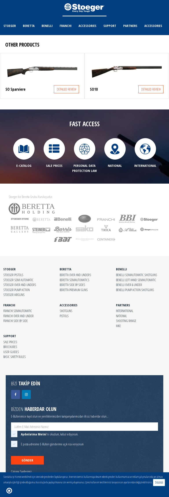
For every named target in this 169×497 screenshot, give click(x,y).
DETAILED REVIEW (66, 89)
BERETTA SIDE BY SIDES (72, 284)
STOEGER (10, 25)
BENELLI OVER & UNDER (129, 284)
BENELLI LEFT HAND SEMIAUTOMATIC (136, 280)
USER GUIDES (11, 352)
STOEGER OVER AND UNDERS (19, 284)
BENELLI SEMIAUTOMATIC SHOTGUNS (136, 275)
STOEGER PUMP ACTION (16, 290)
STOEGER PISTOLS (13, 275)
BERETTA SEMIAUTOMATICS (74, 280)
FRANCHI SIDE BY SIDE (15, 320)
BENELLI (47, 25)
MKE (118, 326)
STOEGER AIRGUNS (14, 294)
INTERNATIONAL (124, 311)
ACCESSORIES (87, 25)
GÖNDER (27, 460)
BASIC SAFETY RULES (14, 356)
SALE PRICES (10, 342)
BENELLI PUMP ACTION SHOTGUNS (135, 290)
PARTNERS (130, 25)
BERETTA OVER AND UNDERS (75, 275)
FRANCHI (66, 25)
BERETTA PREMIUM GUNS (74, 290)
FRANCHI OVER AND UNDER (18, 316)
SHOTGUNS (66, 311)
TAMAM (159, 482)
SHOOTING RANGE (126, 320)
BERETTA (29, 25)
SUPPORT (109, 25)
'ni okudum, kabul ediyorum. (49, 434)
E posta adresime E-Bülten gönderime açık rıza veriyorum (52, 444)
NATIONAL (121, 316)
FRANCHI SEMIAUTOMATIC (17, 311)
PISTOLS (64, 316)
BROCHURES (10, 347)
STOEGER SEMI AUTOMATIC (18, 280)
